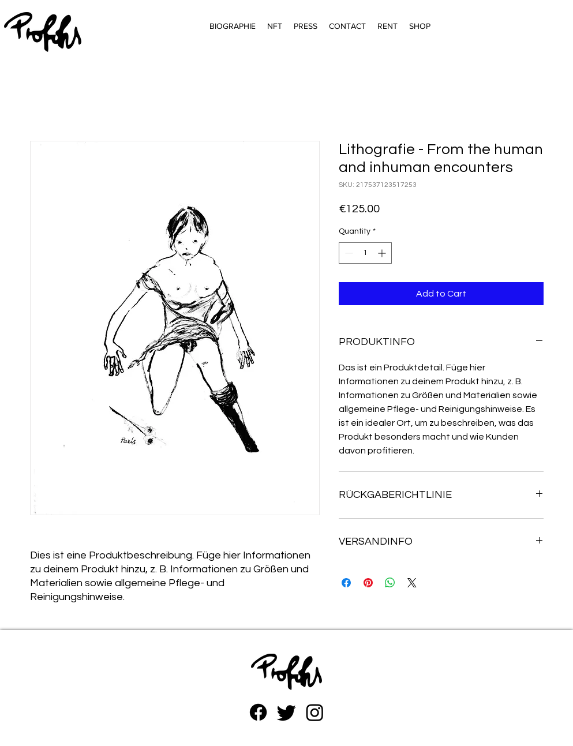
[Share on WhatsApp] (390, 583)
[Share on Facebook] (346, 583)
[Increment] (383, 253)
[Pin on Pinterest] (368, 583)
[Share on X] (412, 583)
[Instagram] (315, 712)
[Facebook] (258, 712)
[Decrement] (347, 253)
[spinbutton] (365, 253)
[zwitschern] (286, 712)
